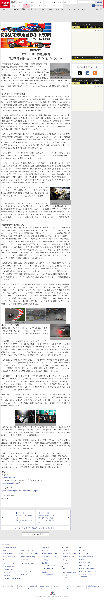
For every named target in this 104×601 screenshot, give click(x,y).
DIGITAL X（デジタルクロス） (29, 563)
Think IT (5, 550)
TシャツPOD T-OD (50, 556)
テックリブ (63, 575)
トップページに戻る (35, 534)
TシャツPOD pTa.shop (88, 568)
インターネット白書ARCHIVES (12, 578)
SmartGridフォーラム (27, 550)
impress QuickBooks (87, 556)
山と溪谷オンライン (50, 566)
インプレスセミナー (26, 560)
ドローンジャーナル (8, 563)
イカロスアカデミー (68, 563)
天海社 (83, 550)
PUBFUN (81, 560)
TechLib (65, 578)
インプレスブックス (26, 571)
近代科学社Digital (49, 575)
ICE (80, 547)
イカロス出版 (64, 547)
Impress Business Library (28, 556)
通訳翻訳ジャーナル (68, 556)
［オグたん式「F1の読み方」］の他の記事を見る (35, 528)
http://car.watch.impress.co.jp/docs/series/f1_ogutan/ (20, 491)
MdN (61, 566)
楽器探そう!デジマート (50, 553)
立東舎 (46, 560)
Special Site (81, 58)
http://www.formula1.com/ (10, 483)
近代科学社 (45, 572)
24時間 (83, 27)
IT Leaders (6, 560)
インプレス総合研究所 (9, 556)
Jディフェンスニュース (69, 553)
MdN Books (66, 569)
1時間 (75, 27)
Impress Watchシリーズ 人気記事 (88, 80)
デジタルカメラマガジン (10, 572)
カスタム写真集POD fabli (88, 571)
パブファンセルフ (86, 562)
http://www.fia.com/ (8, 477)
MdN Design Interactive (69, 572)
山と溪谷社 (45, 563)
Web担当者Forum (8, 553)
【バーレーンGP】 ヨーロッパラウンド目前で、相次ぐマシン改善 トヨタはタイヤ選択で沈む (46, 518)
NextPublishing (25, 575)
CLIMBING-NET (48, 569)
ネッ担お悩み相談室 (8, 566)
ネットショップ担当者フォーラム (30, 553)
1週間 (91, 27)
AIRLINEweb (66, 550)
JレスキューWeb (67, 560)
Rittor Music (45, 547)
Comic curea (84, 553)
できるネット (6, 575)
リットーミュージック (50, 550)
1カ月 (99, 27)
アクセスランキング (83, 24)
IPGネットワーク (84, 566)
